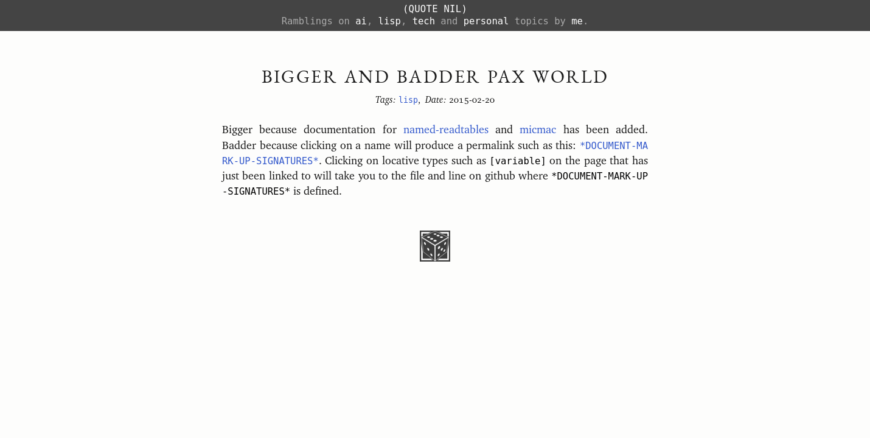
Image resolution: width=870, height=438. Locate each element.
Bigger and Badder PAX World (435, 76)
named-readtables (446, 130)
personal (486, 21)
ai (361, 21)
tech (423, 21)
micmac (538, 130)
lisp (389, 21)
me (577, 21)
